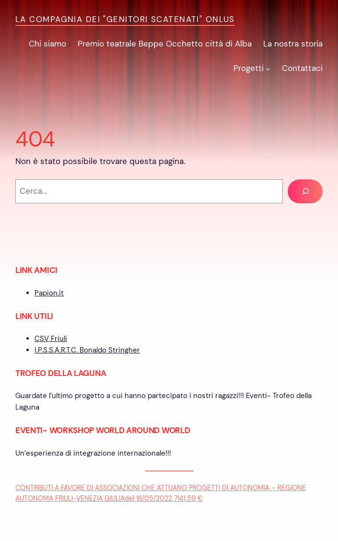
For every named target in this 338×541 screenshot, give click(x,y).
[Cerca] (305, 191)
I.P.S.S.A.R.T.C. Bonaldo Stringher (87, 350)
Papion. (47, 293)
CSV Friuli (51, 338)
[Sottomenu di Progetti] (268, 68)
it (61, 293)
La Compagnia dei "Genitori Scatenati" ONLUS (125, 19)
